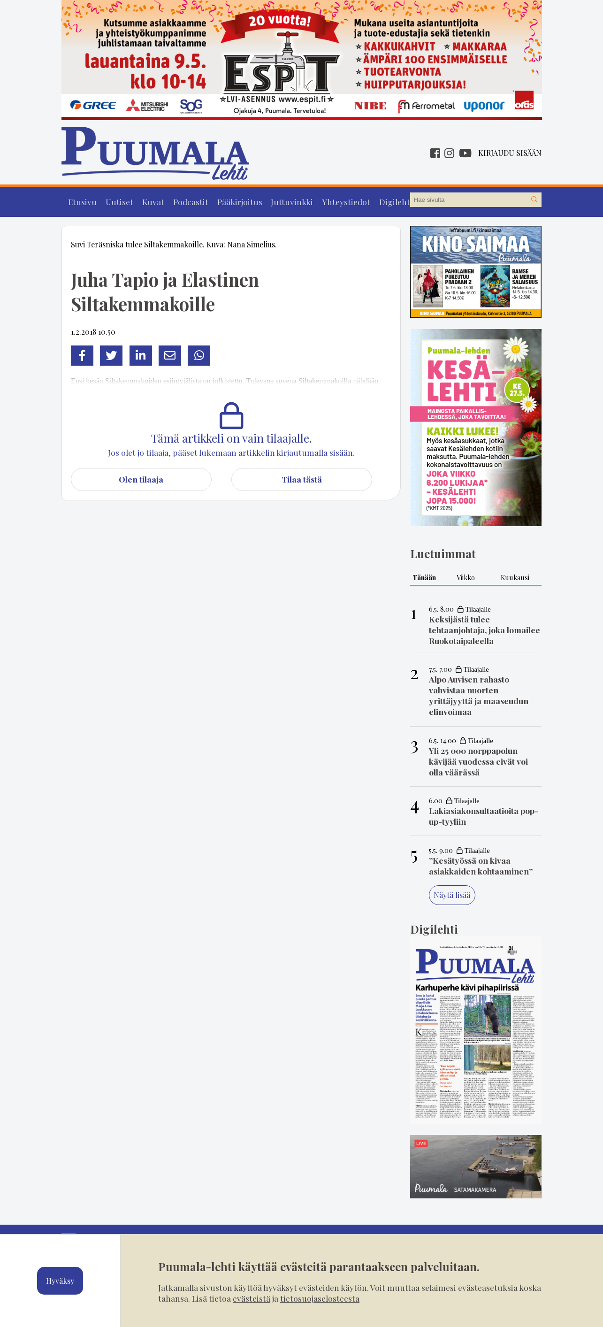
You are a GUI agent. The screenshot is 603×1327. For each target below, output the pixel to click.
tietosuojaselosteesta (319, 1298)
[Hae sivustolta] (534, 200)
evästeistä (251, 1298)
